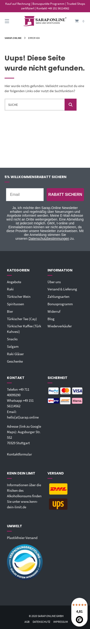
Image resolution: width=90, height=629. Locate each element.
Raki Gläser (15, 354)
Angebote (14, 282)
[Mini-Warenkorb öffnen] (77, 21)
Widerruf (54, 311)
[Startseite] (45, 21)
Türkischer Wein (18, 296)
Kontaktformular (19, 454)
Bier (10, 311)
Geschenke (15, 361)
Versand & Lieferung (62, 289)
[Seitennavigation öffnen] (13, 21)
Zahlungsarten (58, 296)
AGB (27, 621)
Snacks (12, 339)
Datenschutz (41, 621)
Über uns (54, 282)
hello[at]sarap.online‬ (23, 417)
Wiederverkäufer (60, 326)
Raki (10, 289)
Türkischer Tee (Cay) (22, 319)
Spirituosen (15, 304)
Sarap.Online (13, 38)
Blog (51, 319)
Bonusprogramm (60, 304)
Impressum (60, 621)
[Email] (25, 194)
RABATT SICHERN (65, 194)
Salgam (12, 346)
